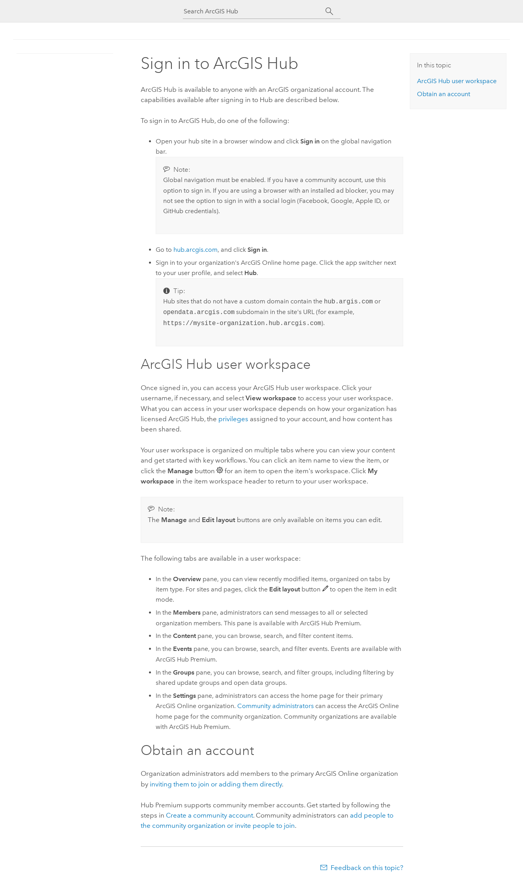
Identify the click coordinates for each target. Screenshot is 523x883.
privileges (233, 419)
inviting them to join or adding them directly (216, 784)
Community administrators (275, 706)
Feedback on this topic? (367, 868)
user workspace (457, 81)
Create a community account (209, 815)
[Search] (330, 11)
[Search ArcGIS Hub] (254, 11)
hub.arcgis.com (195, 249)
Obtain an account (443, 94)
